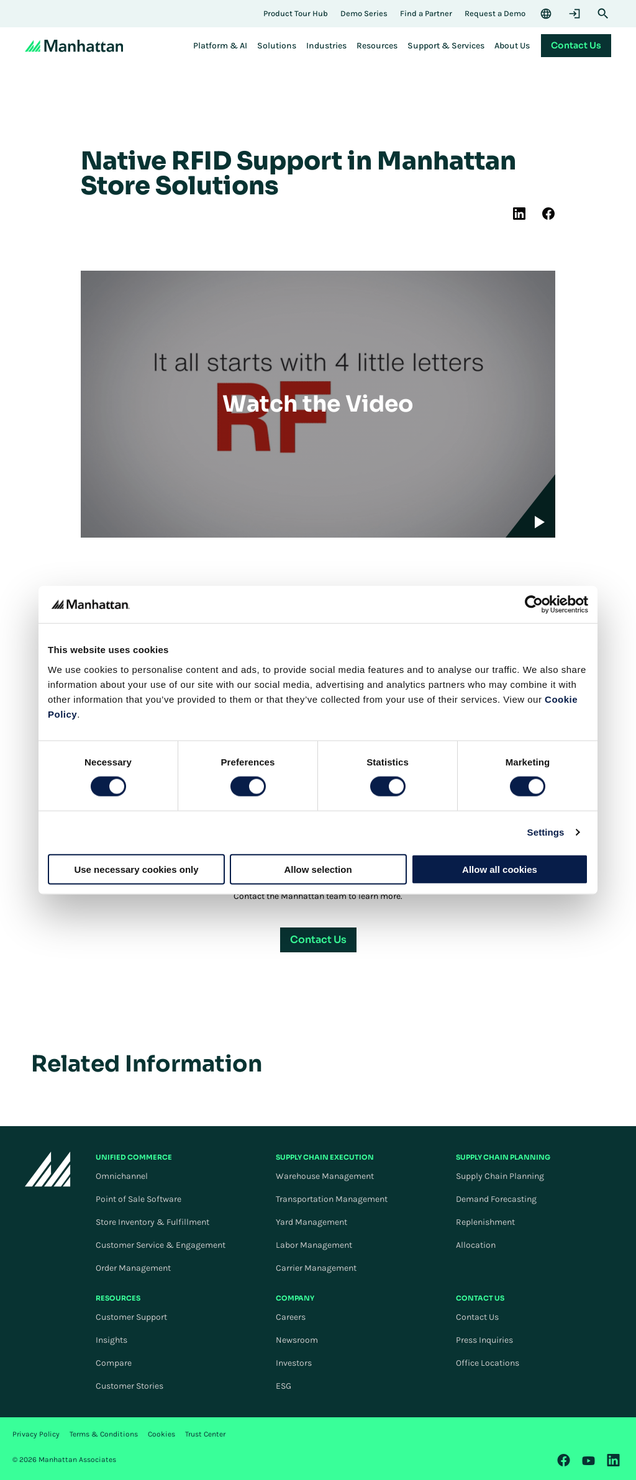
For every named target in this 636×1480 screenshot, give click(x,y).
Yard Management (311, 1222)
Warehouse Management (325, 1176)
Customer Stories (129, 1386)
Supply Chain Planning (500, 1176)
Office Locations (487, 1363)
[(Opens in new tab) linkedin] (519, 213)
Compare (114, 1363)
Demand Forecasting (496, 1199)
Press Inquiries (484, 1340)
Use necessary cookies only (136, 869)
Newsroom (297, 1340)
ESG (283, 1386)
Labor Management (314, 1245)
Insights (111, 1340)
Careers (291, 1317)
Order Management (133, 1268)
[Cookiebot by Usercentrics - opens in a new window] (533, 604)
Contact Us (477, 1317)
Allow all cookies (499, 869)
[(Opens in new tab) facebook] (548, 213)
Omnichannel (122, 1176)
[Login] (574, 14)
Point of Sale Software (138, 1199)
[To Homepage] (48, 1168)
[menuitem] (220, 46)
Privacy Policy (36, 1434)
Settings (546, 832)
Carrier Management (316, 1268)
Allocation (476, 1245)
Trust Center (205, 1434)
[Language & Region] (546, 14)
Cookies (161, 1434)
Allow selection (318, 869)
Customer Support (131, 1317)
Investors (294, 1363)
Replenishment (485, 1222)
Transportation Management (332, 1199)
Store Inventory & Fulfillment (152, 1222)
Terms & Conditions (104, 1434)
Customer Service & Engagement (160, 1245)
